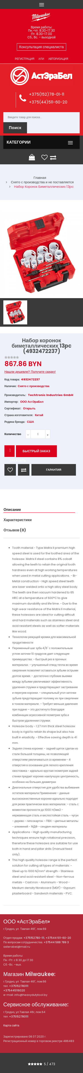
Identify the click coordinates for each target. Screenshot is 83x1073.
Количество (12, 434)
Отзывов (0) (15, 530)
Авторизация (58, 59)
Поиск (15, 127)
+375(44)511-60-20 (48, 102)
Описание (12, 509)
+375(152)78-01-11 (46, 94)
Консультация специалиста (41, 47)
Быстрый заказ (36, 451)
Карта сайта (11, 1025)
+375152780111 (18, 986)
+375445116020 (14, 990)
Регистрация (24, 59)
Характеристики (18, 519)
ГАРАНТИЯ (53, 470)
